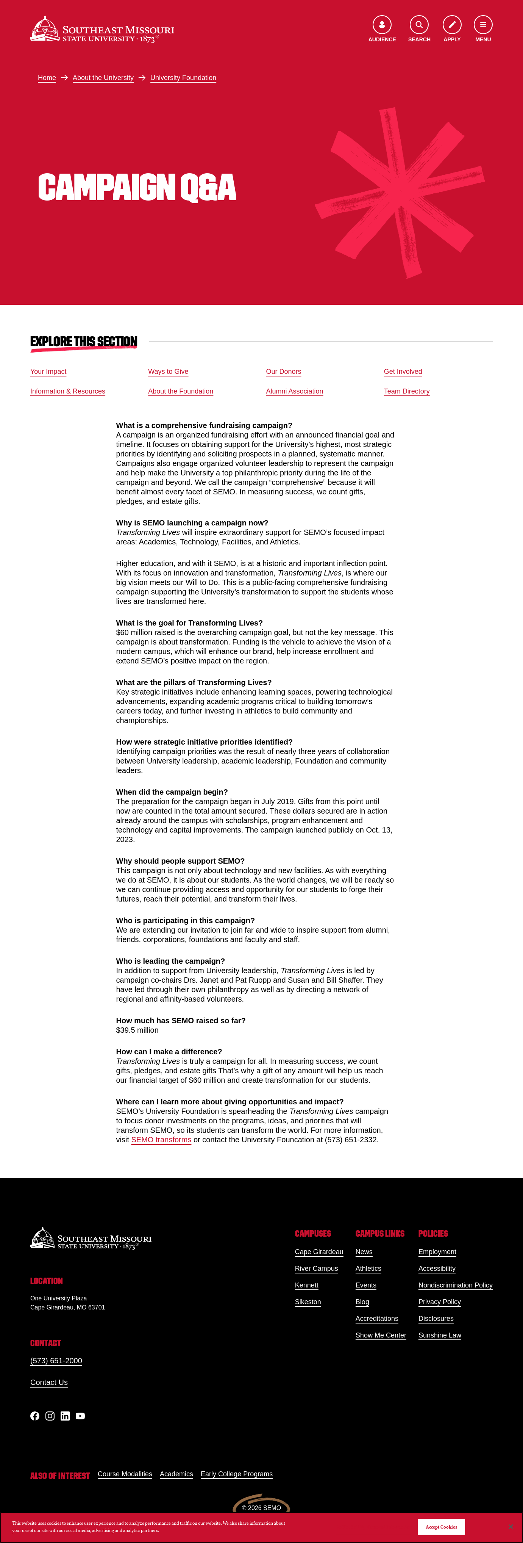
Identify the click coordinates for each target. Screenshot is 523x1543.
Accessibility (437, 1268)
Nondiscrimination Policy (455, 1285)
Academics (176, 1474)
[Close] (511, 1526)
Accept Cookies (441, 1527)
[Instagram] (50, 1416)
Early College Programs (237, 1474)
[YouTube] (80, 1416)
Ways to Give (168, 371)
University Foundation (183, 78)
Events (366, 1285)
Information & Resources (67, 391)
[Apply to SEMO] (452, 29)
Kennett (306, 1285)
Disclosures (436, 1318)
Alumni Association (294, 391)
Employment (437, 1252)
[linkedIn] (65, 1416)
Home (47, 78)
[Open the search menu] (419, 29)
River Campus (316, 1268)
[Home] (102, 29)
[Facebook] (34, 1416)
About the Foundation (180, 391)
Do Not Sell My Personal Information (374, 1527)
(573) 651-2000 (56, 1360)
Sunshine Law (439, 1335)
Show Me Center (381, 1335)
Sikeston (308, 1302)
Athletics (368, 1268)
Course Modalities (125, 1474)
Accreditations (377, 1318)
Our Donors (283, 371)
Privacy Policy (439, 1302)
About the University (103, 78)
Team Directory (407, 391)
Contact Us (49, 1382)
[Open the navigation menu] (483, 29)
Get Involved (403, 371)
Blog (362, 1302)
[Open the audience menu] (382, 29)
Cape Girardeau (319, 1252)
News (364, 1252)
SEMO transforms (161, 1139)
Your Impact (48, 371)
